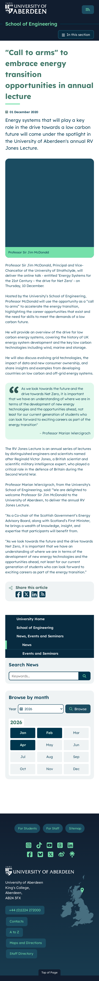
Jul (28, 668)
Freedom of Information (29, 955)
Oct (28, 680)
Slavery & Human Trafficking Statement (41, 944)
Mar (81, 644)
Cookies (16, 933)
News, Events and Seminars (39, 547)
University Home (30, 530)
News (26, 556)
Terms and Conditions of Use (32, 901)
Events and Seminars (40, 565)
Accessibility (19, 922)
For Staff (52, 740)
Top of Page (49, 884)
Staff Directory (21, 865)
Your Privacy (20, 911)
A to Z (14, 844)
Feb (49, 644)
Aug (54, 668)
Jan (23, 644)
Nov (54, 680)
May (54, 656)
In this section (78, 34)
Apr (23, 656)
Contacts (17, 833)
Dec (81, 680)
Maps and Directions (26, 854)
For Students (27, 740)
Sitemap (75, 740)
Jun (81, 656)
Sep (81, 668)
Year (12, 620)
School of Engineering (31, 24)
